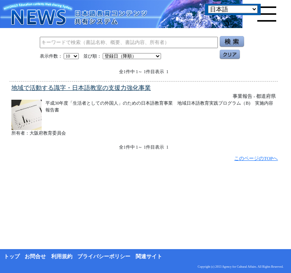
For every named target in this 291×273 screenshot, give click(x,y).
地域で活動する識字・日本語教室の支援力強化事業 (81, 88)
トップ (12, 256)
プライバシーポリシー (103, 256)
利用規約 (61, 256)
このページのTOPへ (256, 158)
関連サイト (149, 256)
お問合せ (35, 256)
